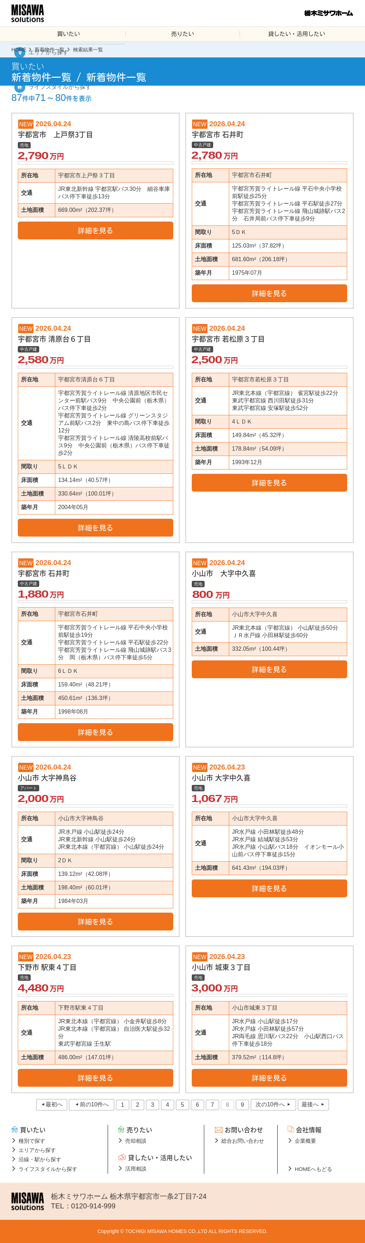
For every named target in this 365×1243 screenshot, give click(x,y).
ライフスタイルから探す (48, 1169)
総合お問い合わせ (242, 1141)
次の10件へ (270, 1104)
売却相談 (135, 1141)
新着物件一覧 (50, 49)
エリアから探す (37, 1150)
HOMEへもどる (313, 1169)
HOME (18, 49)
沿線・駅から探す (40, 1159)
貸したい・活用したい (296, 34)
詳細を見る (95, 230)
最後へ (310, 1104)
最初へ (54, 1104)
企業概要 (305, 1141)
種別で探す (32, 1141)
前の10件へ (94, 1104)
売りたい (182, 34)
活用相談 (135, 1169)
